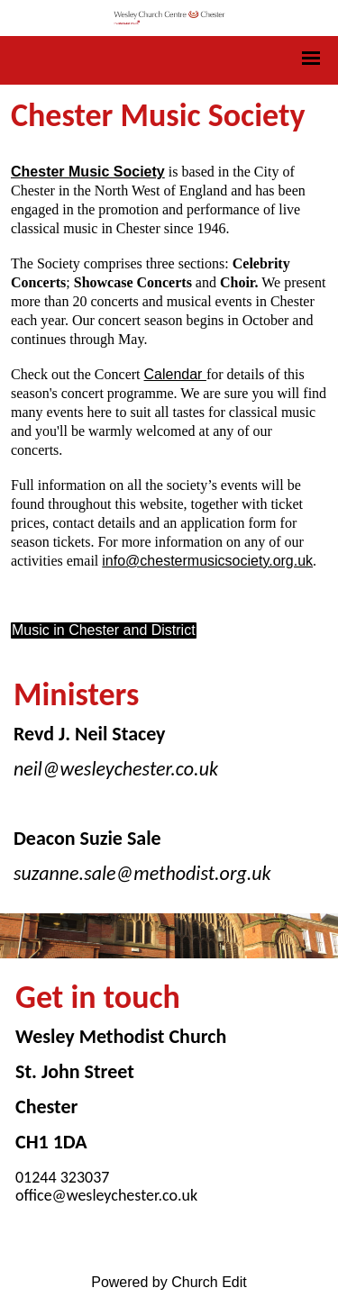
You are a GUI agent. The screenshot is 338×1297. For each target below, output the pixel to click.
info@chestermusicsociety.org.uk (207, 560)
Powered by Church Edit (169, 1282)
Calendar (175, 374)
